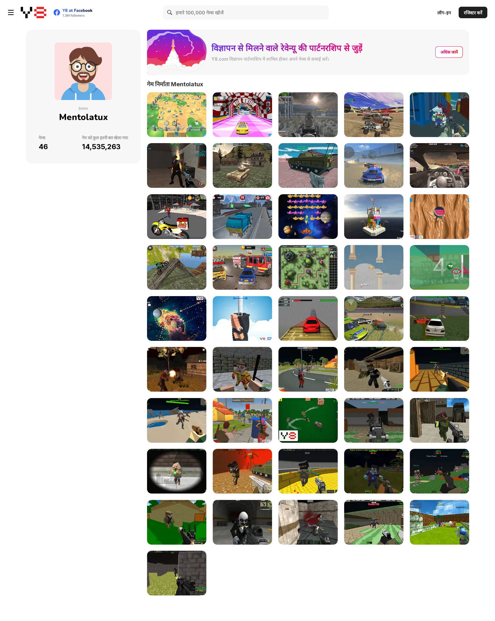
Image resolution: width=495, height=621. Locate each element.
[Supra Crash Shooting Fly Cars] (373, 165)
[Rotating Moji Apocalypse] (308, 267)
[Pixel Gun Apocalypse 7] (439, 420)
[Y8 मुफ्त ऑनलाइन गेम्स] (33, 12)
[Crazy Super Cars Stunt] (242, 114)
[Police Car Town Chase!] (308, 420)
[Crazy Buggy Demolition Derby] (373, 114)
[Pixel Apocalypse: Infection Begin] (242, 369)
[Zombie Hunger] (176, 114)
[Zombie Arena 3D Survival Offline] (373, 522)
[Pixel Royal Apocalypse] (439, 369)
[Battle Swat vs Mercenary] (176, 573)
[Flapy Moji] (373, 267)
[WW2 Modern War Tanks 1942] (242, 165)
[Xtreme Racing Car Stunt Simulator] (308, 318)
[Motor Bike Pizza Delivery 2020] (176, 216)
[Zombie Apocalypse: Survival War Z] (176, 369)
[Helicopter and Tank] (308, 165)
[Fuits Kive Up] (439, 216)
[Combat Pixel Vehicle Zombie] (439, 471)
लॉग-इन (444, 12)
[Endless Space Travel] (176, 318)
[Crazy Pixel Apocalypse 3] (373, 369)
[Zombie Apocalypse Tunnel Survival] (176, 165)
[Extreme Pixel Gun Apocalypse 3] (176, 471)
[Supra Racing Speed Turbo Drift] (439, 165)
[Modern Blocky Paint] (439, 522)
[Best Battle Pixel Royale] (242, 420)
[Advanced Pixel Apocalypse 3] (176, 522)
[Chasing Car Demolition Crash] (242, 267)
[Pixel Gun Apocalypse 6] (373, 420)
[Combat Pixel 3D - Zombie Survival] (373, 471)
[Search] (170, 12)
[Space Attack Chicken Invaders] (308, 216)
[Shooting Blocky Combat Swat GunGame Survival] (439, 114)
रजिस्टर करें (473, 12)
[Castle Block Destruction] (373, 216)
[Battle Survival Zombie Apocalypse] (308, 369)
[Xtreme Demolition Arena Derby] (373, 318)
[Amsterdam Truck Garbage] (242, 216)
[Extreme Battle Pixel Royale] (176, 420)
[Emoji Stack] (242, 318)
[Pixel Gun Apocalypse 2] (242, 471)
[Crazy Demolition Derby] (439, 318)
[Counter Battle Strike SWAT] (308, 522)
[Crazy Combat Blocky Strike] (308, 471)
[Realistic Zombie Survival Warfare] (242, 522)
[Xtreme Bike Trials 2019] (176, 267)
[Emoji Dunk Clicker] (439, 267)
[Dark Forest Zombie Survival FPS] (308, 114)
